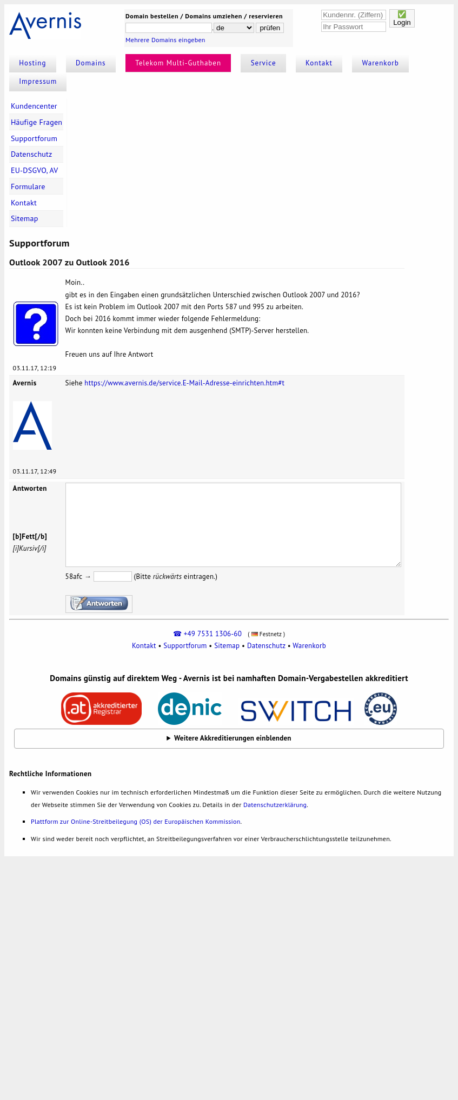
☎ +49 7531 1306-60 (207, 633)
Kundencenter (34, 106)
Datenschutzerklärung (275, 805)
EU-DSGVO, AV (34, 170)
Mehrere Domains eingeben (165, 40)
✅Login (402, 18)
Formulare (28, 186)
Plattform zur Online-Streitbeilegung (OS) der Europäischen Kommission (135, 821)
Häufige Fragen (36, 122)
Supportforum (34, 138)
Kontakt (319, 63)
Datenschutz (31, 154)
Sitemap (24, 218)
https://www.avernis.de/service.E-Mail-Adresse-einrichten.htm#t (184, 383)
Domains (91, 63)
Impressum (38, 81)
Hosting (32, 63)
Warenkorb (380, 63)
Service (263, 63)
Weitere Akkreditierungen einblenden (232, 738)
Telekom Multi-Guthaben (178, 63)
